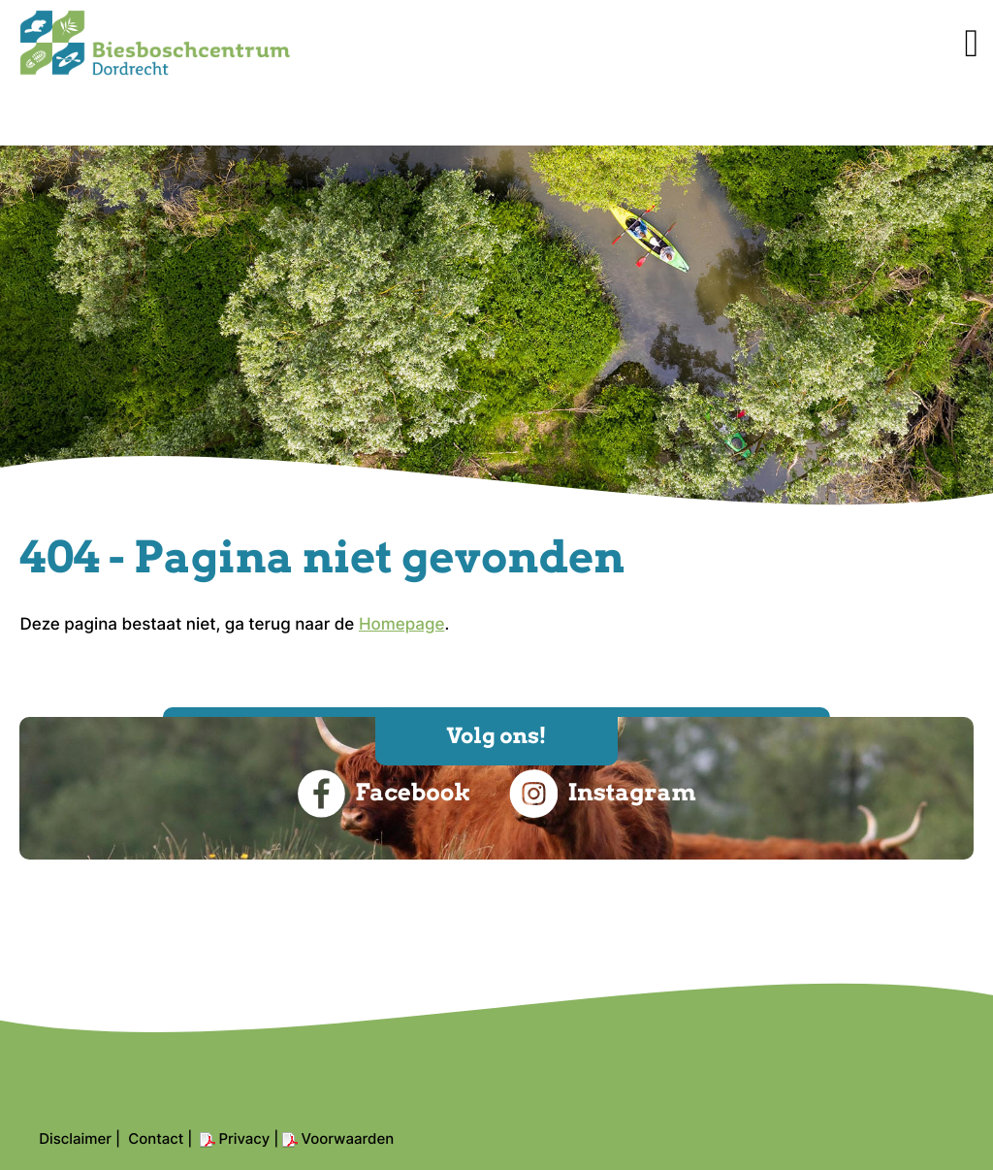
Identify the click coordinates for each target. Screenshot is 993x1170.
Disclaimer (75, 1138)
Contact (155, 1138)
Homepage (402, 624)
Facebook (383, 793)
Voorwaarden (347, 1138)
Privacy (244, 1138)
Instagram (602, 793)
